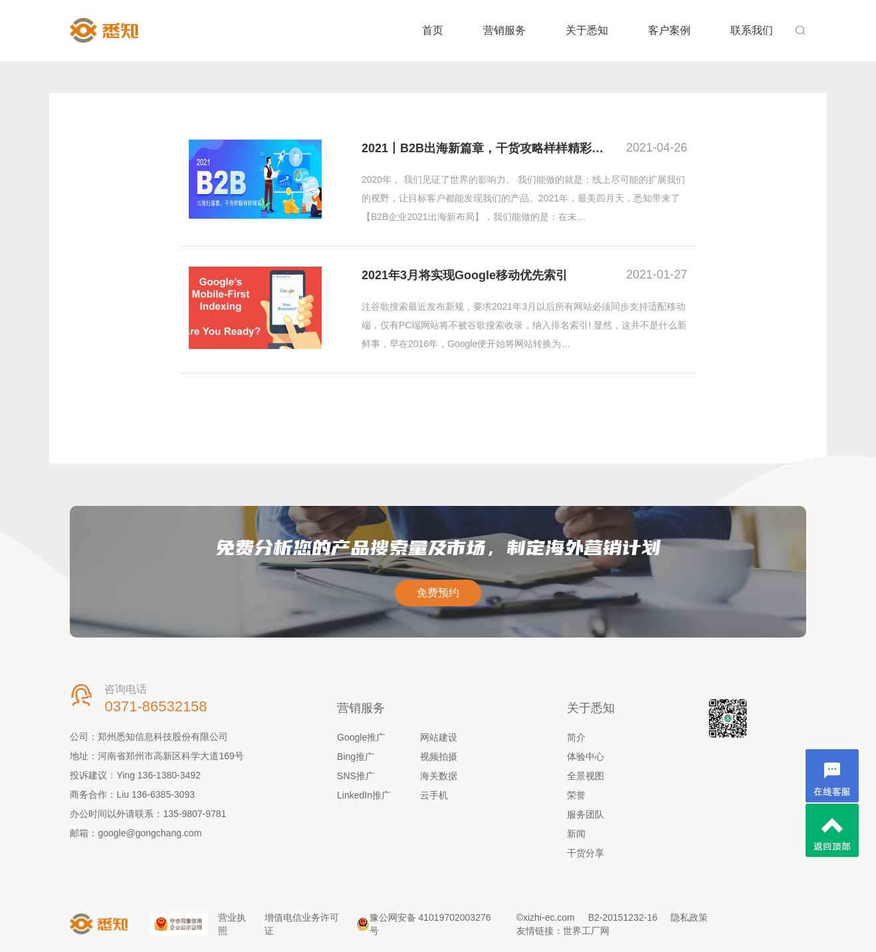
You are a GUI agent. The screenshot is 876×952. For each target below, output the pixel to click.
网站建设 (438, 737)
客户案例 (669, 30)
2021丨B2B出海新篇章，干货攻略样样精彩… (482, 148)
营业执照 (232, 924)
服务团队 (585, 814)
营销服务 (504, 30)
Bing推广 (355, 756)
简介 (576, 737)
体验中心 (585, 756)
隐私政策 (689, 917)
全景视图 (585, 776)
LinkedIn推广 (364, 795)
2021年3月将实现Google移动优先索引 (465, 275)
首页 (432, 30)
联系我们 (751, 30)
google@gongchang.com (149, 833)
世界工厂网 (586, 930)
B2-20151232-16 (622, 917)
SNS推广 (356, 776)
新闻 (576, 833)
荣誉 (576, 795)
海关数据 (438, 776)
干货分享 (585, 853)
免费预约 (438, 592)
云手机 (434, 795)
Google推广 (361, 737)
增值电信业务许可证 (302, 924)
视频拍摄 (438, 756)
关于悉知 (587, 30)
